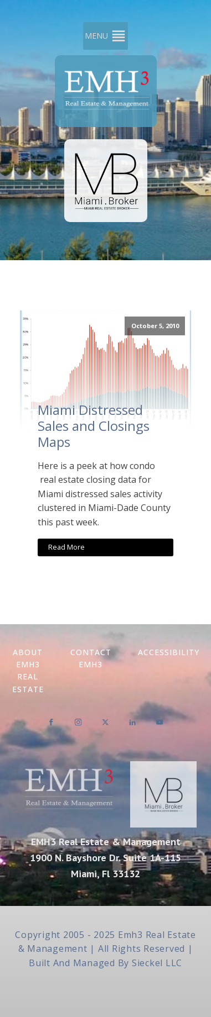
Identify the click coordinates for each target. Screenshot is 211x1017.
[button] (96, 36)
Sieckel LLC (157, 963)
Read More (66, 547)
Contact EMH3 (90, 658)
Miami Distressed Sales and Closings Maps (94, 426)
